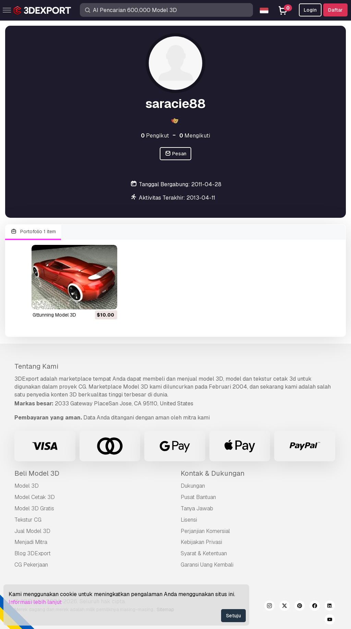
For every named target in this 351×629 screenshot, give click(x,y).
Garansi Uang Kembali (207, 564)
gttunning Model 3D (54, 315)
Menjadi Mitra (30, 542)
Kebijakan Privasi (201, 542)
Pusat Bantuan (198, 497)
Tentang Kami (36, 366)
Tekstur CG (27, 519)
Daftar (335, 10)
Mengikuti (194, 135)
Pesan (176, 154)
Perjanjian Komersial (205, 531)
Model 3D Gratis (34, 508)
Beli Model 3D (36, 473)
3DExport (26, 378)
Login (310, 10)
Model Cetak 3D (34, 497)
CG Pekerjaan (31, 564)
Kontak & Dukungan (212, 473)
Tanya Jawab (197, 508)
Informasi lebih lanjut (35, 602)
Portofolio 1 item (33, 231)
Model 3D (26, 485)
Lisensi (189, 519)
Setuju (233, 616)
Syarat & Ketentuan (204, 553)
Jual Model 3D (32, 531)
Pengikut (155, 135)
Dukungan (193, 485)
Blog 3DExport (32, 553)
